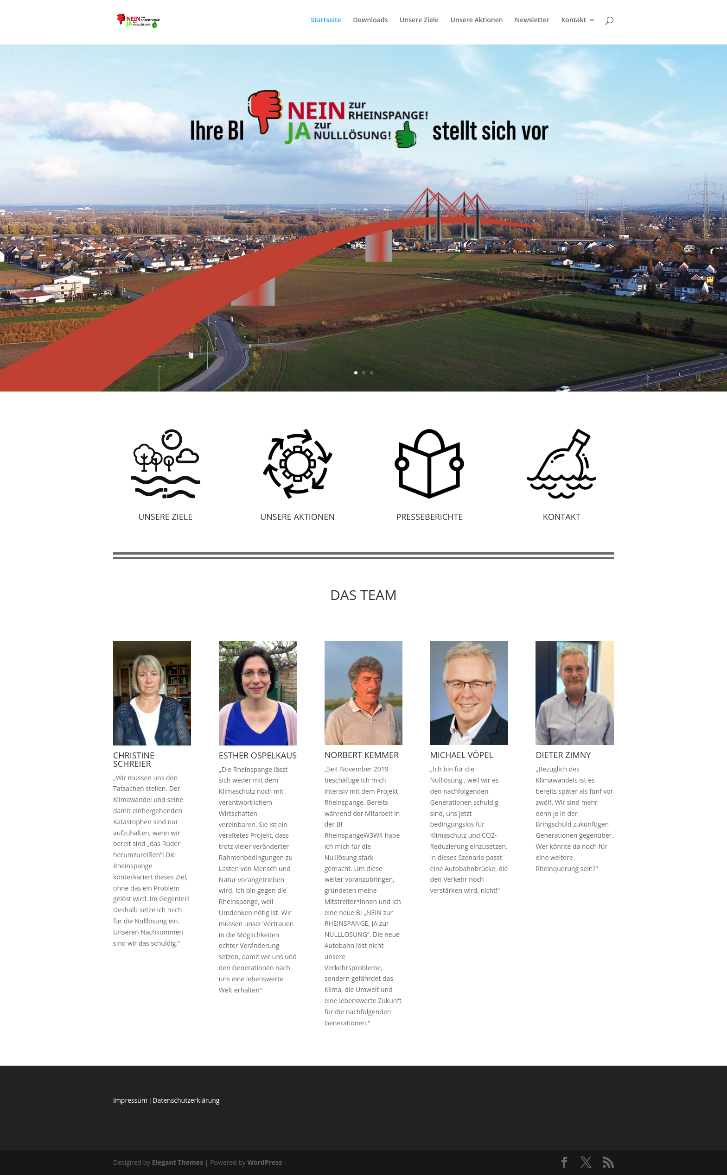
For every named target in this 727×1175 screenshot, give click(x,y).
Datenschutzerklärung (186, 1100)
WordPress (264, 1162)
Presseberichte (429, 516)
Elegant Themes (177, 1162)
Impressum (130, 1100)
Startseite (326, 20)
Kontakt (573, 20)
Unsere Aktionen (477, 20)
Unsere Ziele (419, 20)
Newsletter (532, 20)
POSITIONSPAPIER (363, 203)
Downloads (370, 20)
